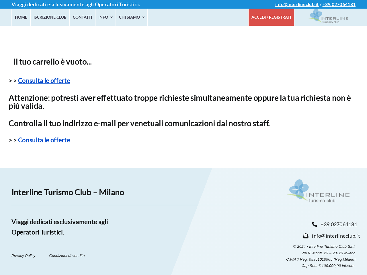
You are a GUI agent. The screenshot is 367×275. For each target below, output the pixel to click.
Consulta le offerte (44, 80)
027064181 (344, 4)
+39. (327, 4)
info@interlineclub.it (297, 4)
